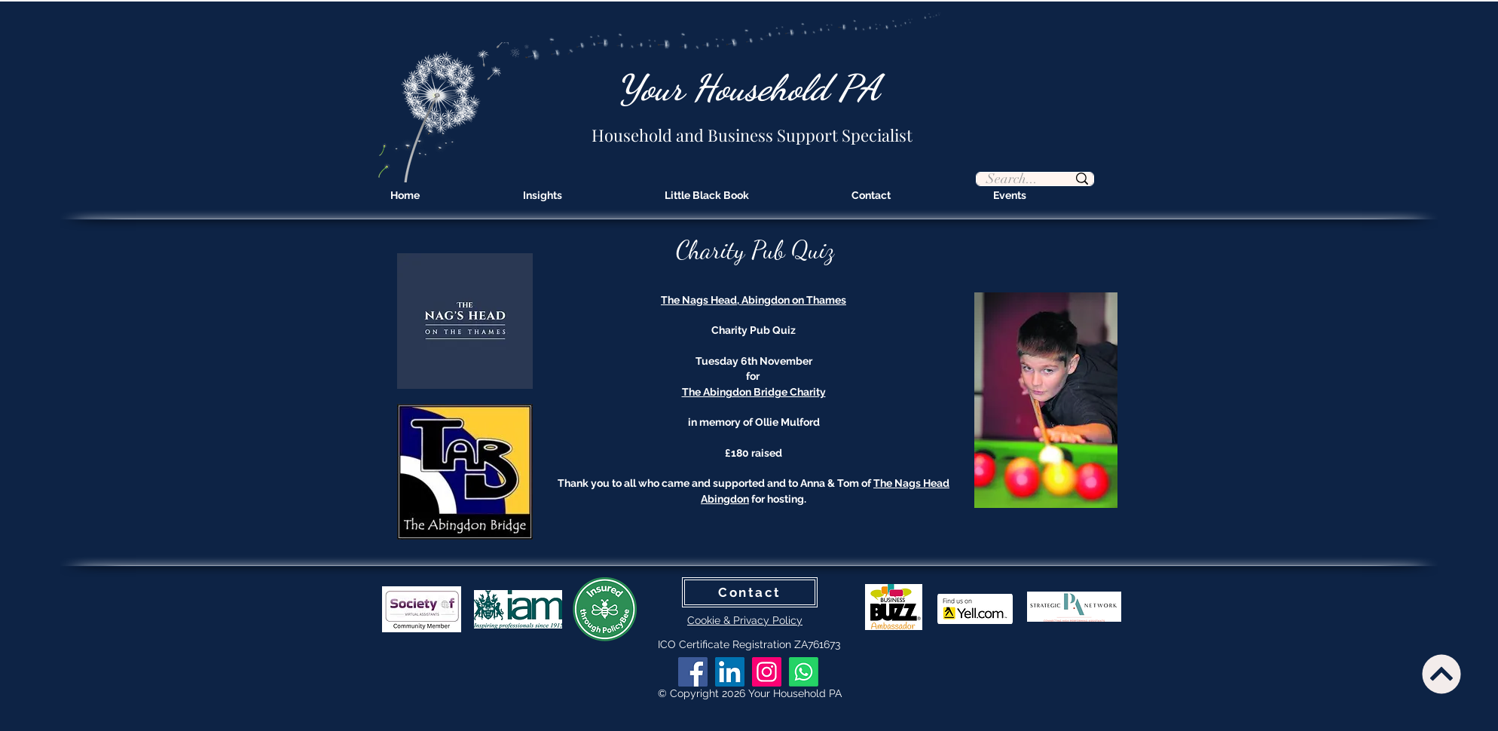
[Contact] (750, 592)
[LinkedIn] (729, 672)
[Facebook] (693, 672)
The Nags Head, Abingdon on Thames (753, 300)
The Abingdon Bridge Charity (754, 392)
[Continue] (1441, 673)
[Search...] (1012, 179)
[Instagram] (766, 672)
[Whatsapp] (803, 672)
